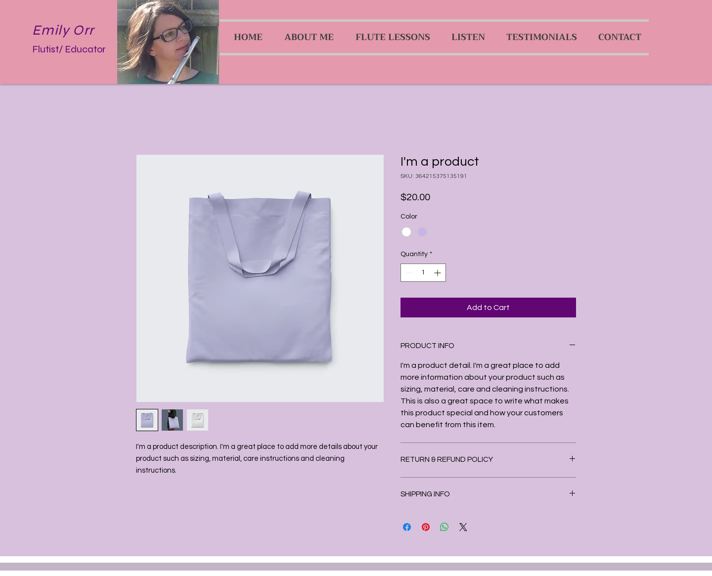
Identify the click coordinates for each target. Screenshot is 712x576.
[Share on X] (463, 527)
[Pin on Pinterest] (426, 527)
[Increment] (438, 272)
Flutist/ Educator (69, 49)
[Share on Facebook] (407, 527)
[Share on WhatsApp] (444, 527)
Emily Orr (63, 30)
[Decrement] (408, 272)
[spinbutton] (423, 272)
